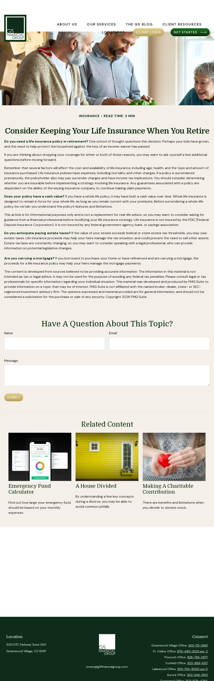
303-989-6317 (197, 663)
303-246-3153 (197, 675)
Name (8, 333)
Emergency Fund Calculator (29, 489)
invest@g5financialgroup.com (107, 667)
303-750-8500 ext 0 (192, 669)
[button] (67, 12)
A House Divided (96, 486)
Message (11, 360)
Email (113, 333)
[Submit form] (13, 397)
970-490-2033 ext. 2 (192, 651)
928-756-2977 (197, 657)
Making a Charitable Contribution (168, 489)
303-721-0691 (198, 645)
